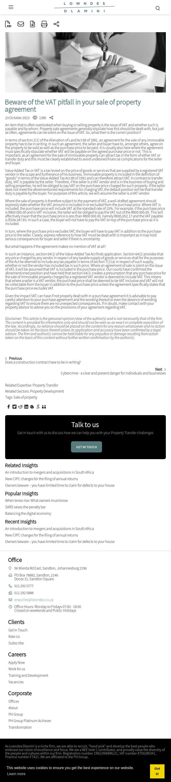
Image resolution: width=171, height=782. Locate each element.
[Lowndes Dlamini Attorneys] (84, 6)
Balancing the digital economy (28, 513)
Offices (13, 701)
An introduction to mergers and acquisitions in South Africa (49, 472)
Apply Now (16, 662)
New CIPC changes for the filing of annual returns (41, 478)
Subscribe (16, 643)
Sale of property (25, 397)
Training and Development (28, 675)
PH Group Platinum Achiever (29, 720)
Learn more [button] (16, 774)
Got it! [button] (157, 771)
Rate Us (14, 636)
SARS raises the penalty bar (25, 507)
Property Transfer (45, 385)
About (13, 707)
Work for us (16, 668)
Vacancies (16, 681)
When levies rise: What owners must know (36, 500)
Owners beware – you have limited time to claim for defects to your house (60, 485)
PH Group (15, 714)
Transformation (20, 727)
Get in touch (86, 447)
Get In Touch (17, 630)
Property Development (47, 391)
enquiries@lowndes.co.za (33, 599)
